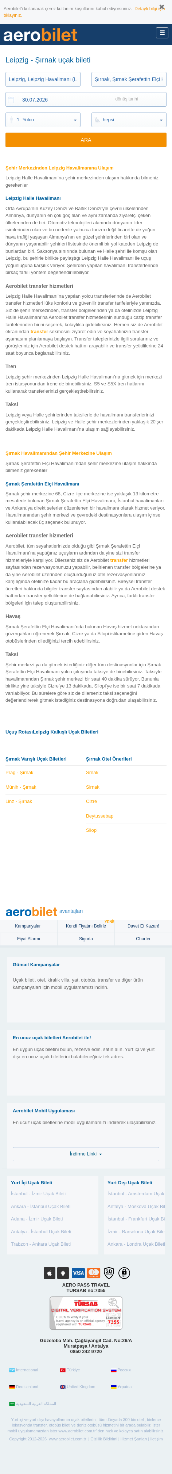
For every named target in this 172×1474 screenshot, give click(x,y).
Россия (121, 1370)
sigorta (86, 938)
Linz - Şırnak (18, 801)
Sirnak (92, 787)
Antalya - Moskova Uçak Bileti (138, 1206)
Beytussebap (99, 816)
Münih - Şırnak (20, 787)
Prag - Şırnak (19, 772)
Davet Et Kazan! (143, 926)
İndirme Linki (86, 1154)
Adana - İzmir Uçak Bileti (37, 1219)
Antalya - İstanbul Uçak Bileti (41, 1231)
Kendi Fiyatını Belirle (90, 924)
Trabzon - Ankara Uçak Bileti (41, 1244)
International (23, 1370)
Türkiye (70, 1370)
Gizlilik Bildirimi (103, 1439)
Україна (121, 1387)
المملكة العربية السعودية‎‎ (32, 1404)
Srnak (92, 772)
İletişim (156, 1439)
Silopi (92, 830)
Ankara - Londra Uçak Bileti (136, 1244)
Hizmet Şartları (134, 1439)
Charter (143, 938)
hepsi (108, 119)
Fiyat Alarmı (28, 938)
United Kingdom (77, 1387)
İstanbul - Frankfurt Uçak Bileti (139, 1219)
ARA (86, 140)
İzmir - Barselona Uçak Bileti (137, 1231)
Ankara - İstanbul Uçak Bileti (40, 1206)
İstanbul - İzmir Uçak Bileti (38, 1193)
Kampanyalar (28, 926)
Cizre (91, 801)
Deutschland (23, 1387)
